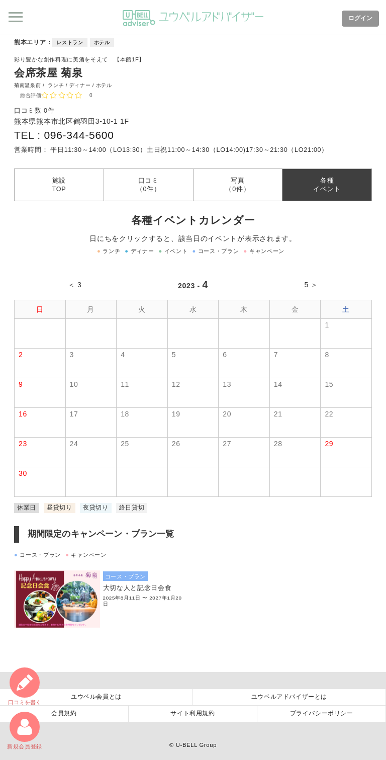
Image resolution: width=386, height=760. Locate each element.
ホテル (102, 42)
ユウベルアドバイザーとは (289, 696)
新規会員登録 (24, 730)
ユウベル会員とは (96, 696)
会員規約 (63, 713)
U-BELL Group (196, 745)
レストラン (69, 42)
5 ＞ (311, 285)
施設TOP (59, 184)
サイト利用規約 (192, 713)
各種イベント (327, 184)
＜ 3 (75, 285)
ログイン (360, 18)
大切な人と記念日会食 (137, 588)
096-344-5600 (79, 135)
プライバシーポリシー (321, 713)
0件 (49, 110)
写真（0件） (237, 184)
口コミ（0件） (148, 184)
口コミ (24, 686)
